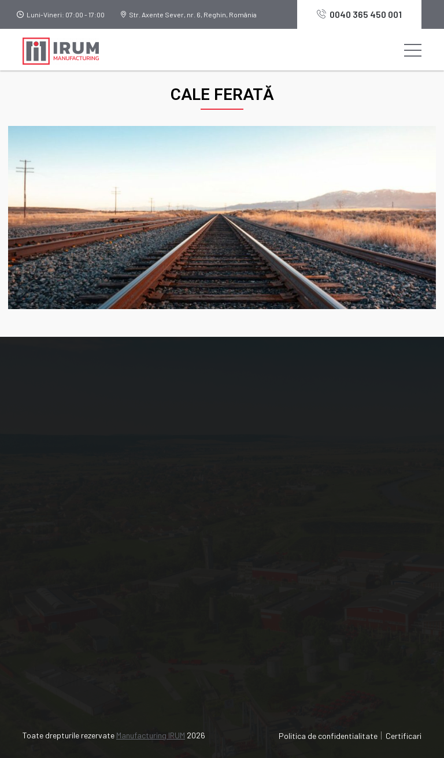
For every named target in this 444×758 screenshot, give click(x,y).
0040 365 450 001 (359, 14)
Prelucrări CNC (59, 599)
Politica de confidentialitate (328, 736)
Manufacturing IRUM (150, 735)
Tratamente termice (70, 662)
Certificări (257, 470)
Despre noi (259, 428)
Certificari (403, 736)
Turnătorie (52, 579)
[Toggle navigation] (412, 49)
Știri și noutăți (265, 490)
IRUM (248, 579)
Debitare (48, 620)
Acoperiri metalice (67, 641)
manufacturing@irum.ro (85, 482)
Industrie (255, 449)
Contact (253, 511)
